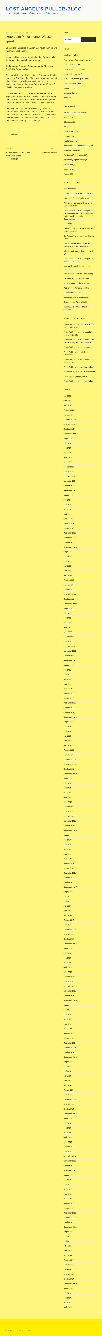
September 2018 (70, 830)
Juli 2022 (67, 613)
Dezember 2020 (70, 703)
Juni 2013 (67, 1128)
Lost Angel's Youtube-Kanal (74, 69)
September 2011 (70, 1227)
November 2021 (70, 651)
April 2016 (68, 967)
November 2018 (70, 821)
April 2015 (68, 1024)
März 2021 (68, 689)
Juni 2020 (67, 731)
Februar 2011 (69, 1260)
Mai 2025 (67, 453)
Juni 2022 (67, 618)
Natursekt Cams (70, 88)
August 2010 (69, 1288)
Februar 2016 (69, 977)
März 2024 (68, 519)
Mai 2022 (67, 623)
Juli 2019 (67, 783)
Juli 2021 (67, 670)
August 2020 (69, 722)
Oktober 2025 (69, 429)
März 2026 (68, 405)
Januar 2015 (68, 1038)
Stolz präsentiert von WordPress (18, 1330)
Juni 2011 (67, 1241)
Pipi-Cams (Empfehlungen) (74, 155)
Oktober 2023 (69, 542)
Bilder (66, 117)
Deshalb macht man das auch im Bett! (78, 194)
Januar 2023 (68, 585)
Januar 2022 (68, 641)
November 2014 (70, 1048)
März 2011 (68, 1255)
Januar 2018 (68, 868)
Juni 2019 (67, 788)
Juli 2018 (67, 840)
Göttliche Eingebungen (72, 293)
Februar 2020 (69, 750)
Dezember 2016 (70, 930)
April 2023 (68, 571)
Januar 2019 (68, 811)
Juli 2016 (67, 953)
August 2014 (69, 1062)
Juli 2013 (67, 1123)
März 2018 (68, 859)
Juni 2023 (67, 561)
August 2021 (69, 665)
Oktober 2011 (69, 1222)
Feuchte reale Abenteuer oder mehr (77, 60)
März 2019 (68, 802)
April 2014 (68, 1081)
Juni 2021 (67, 675)
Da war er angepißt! (87, 372)
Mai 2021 (67, 679)
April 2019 (68, 797)
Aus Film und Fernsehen (73, 113)
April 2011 (68, 1251)
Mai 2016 (67, 963)
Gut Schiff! (68, 224)
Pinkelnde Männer (71, 150)
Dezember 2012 (70, 1156)
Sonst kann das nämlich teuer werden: (23, 60)
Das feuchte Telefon (71, 55)
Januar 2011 (68, 1265)
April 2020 (68, 741)
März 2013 (68, 1142)
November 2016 (70, 934)
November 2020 (70, 708)
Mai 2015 (67, 1019)
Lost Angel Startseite (72, 65)
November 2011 (70, 1218)
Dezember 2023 (70, 533)
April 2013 (68, 1137)
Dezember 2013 (70, 1099)
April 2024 (68, 514)
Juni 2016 (67, 958)
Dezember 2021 (70, 646)
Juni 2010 (67, 1298)
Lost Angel (29, 33)
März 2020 (68, 745)
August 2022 (69, 609)
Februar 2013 (69, 1147)
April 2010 (68, 1307)
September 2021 (70, 660)
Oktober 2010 (69, 1279)
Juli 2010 (67, 1293)
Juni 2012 (67, 1184)
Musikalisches (69, 141)
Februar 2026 (69, 410)
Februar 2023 (69, 580)
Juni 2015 (67, 1014)
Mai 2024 (67, 509)
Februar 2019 (69, 807)
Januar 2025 (68, 472)
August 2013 (69, 1118)
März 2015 (68, 1029)
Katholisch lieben (86, 367)
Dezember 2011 (70, 1213)
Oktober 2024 (69, 486)
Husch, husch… (86, 347)
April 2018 (68, 854)
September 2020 (70, 717)
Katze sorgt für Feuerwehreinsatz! (77, 198)
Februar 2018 (69, 863)
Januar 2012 (68, 1208)
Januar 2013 (68, 1152)
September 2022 (70, 604)
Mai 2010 (67, 1303)
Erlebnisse (68, 122)
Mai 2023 (67, 566)
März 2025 (68, 462)
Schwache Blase (70, 189)
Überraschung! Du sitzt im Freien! (77, 283)
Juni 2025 (67, 448)
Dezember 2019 (70, 760)
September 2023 (70, 547)
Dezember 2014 (70, 1043)
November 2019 (70, 764)
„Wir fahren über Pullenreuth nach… (78, 297)
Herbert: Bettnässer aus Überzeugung (78, 274)
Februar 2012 (69, 1203)
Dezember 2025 (70, 420)
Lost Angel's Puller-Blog (44, 8)
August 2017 (69, 892)
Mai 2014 (67, 1076)
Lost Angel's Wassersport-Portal (76, 79)
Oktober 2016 (69, 939)
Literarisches (69, 131)
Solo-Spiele (68, 165)
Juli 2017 (67, 896)
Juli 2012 (67, 1180)
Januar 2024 (68, 528)
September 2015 (70, 1000)
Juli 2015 (67, 1010)
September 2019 (70, 774)
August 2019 (69, 778)
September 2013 (70, 1114)
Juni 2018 (67, 845)
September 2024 (70, 490)
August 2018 (69, 835)
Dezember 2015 (70, 986)
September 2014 (70, 1057)
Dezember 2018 (70, 816)
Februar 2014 (69, 1090)
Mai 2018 (67, 849)
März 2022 (68, 632)
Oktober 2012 (69, 1166)
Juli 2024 (67, 500)
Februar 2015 (69, 1033)
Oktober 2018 (69, 826)
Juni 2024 (67, 505)
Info (65, 127)
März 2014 (68, 1085)
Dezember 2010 (70, 1269)
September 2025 (70, 434)
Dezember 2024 (70, 476)
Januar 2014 (68, 1095)
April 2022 (68, 627)
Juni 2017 (67, 901)
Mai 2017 (67, 906)
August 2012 (69, 1175)
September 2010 (70, 1284)
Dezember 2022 (70, 590)
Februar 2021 (69, 693)
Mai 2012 (67, 1189)
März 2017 (68, 915)
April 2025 (68, 457)
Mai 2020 (67, 736)
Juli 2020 (67, 726)
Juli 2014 (67, 1067)
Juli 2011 (67, 1236)
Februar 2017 (69, 920)
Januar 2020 (68, 755)
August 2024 (69, 495)
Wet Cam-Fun (69, 98)
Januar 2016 (68, 982)
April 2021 (68, 684)
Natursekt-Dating (70, 93)
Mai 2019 (67, 793)
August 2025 (69, 439)
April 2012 (68, 1194)
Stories (66, 169)
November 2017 (70, 878)
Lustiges (14, 134)
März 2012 (68, 1199)
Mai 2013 (67, 1133)
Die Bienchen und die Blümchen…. (77, 278)
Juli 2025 (67, 443)
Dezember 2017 (70, 873)
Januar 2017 (68, 925)
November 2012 (70, 1161)
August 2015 (69, 1005)
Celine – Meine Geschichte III (75, 302)
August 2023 (69, 552)
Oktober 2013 (69, 1109)
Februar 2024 (69, 524)
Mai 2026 (67, 396)
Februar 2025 (69, 467)
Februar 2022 (69, 637)
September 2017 (70, 887)
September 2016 (70, 944)
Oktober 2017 (69, 882)
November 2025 (70, 424)
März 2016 (68, 972)
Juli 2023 (67, 556)
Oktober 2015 (69, 996)
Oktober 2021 (69, 656)
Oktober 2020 (69, 712)
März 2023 (68, 575)
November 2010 (70, 1274)
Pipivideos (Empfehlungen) (74, 160)
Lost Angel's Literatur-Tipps (74, 74)
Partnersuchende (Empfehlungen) (77, 146)
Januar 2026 (68, 415)
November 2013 (70, 1104)
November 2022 (70, 594)
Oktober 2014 (69, 1052)
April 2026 (68, 401)
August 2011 (69, 1232)
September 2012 (70, 1170)
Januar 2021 (68, 698)
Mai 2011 (67, 1246)
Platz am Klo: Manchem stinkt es (76, 288)
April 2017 (68, 911)
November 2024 (70, 481)
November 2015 (70, 991)
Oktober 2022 (69, 599)
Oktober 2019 (69, 769)
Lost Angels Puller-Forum (73, 84)
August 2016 (69, 948)
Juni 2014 (67, 1071)
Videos (66, 174)
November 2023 (70, 538)
